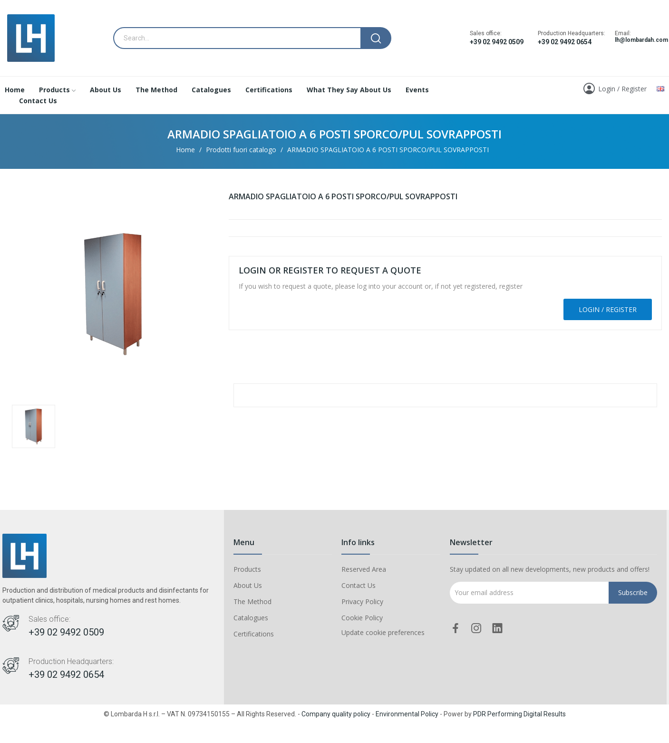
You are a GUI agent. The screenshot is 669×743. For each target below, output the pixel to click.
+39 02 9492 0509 (497, 42)
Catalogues (250, 617)
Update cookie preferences (383, 632)
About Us (247, 585)
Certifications (253, 633)
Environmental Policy (407, 714)
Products (247, 569)
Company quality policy (335, 714)
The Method (252, 601)
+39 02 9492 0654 (564, 42)
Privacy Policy (362, 601)
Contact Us (358, 585)
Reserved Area (363, 569)
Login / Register (608, 309)
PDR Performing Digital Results (519, 714)
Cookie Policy (362, 617)
